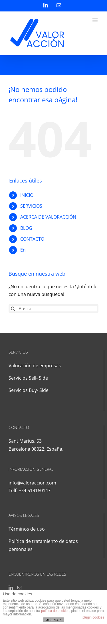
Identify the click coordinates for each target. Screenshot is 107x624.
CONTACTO (32, 239)
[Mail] (19, 587)
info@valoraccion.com (32, 483)
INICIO (26, 195)
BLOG (26, 228)
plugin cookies (93, 617)
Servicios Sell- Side (28, 378)
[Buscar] (13, 308)
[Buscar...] (53, 308)
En (23, 250)
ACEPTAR (53, 620)
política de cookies (55, 611)
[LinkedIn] (11, 587)
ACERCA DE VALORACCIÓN (48, 217)
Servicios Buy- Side (29, 390)
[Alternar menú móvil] (95, 20)
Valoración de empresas (35, 365)
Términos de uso (27, 529)
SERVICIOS (31, 206)
